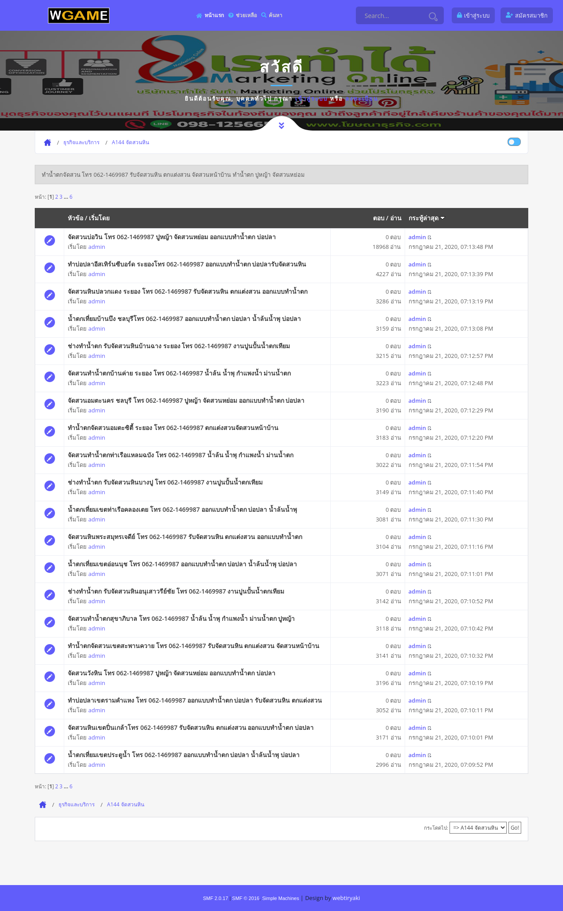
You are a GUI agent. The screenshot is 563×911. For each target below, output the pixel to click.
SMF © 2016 (246, 898)
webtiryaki (346, 898)
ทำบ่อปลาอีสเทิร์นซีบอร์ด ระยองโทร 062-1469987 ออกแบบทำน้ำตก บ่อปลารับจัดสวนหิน (187, 264)
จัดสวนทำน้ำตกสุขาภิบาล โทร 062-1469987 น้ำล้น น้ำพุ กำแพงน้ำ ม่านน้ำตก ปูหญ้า (181, 618)
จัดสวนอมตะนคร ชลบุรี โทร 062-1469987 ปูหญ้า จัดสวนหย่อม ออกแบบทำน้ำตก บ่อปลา (186, 400)
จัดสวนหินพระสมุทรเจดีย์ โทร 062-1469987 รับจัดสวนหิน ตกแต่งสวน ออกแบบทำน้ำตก (185, 536)
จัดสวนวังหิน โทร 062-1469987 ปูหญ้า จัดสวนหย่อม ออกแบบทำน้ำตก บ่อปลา (171, 673)
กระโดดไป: (436, 827)
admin (96, 247)
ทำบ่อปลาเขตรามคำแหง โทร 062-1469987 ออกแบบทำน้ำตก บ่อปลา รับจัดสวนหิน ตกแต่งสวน (195, 700)
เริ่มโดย (99, 218)
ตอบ (378, 218)
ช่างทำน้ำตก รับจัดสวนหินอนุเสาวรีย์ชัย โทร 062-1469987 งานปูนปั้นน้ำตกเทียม (176, 591)
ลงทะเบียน (361, 98)
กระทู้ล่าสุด (427, 218)
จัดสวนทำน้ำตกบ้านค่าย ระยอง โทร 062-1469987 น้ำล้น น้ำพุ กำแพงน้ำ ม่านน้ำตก (179, 373)
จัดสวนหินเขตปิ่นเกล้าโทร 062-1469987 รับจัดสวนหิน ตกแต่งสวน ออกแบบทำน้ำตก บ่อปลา (191, 727)
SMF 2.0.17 (215, 898)
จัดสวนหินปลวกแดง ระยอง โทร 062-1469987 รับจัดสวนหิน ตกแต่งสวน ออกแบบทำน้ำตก (187, 291)
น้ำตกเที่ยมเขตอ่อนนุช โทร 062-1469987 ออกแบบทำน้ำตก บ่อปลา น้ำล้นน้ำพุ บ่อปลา (182, 564)
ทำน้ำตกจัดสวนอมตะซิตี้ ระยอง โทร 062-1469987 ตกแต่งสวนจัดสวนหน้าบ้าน (173, 427)
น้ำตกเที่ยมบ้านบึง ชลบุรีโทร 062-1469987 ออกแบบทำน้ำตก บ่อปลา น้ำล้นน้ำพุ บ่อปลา (184, 318)
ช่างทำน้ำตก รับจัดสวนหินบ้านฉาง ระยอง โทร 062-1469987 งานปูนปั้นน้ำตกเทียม (179, 346)
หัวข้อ (75, 218)
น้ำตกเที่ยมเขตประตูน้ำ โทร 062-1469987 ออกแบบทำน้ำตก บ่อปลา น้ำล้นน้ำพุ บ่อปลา (183, 755)
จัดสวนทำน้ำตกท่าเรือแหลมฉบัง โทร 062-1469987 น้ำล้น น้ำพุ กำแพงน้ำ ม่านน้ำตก (180, 455)
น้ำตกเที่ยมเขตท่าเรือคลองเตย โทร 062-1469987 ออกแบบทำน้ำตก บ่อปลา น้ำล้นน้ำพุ (182, 509)
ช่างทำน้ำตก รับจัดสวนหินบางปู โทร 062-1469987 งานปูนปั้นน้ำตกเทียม (165, 482)
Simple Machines (280, 898)
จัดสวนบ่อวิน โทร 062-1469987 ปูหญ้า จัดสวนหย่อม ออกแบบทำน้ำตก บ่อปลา (171, 237)
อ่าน (396, 218)
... (66, 196)
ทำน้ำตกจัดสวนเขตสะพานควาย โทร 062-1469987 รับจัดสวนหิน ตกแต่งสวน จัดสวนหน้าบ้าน (193, 645)
